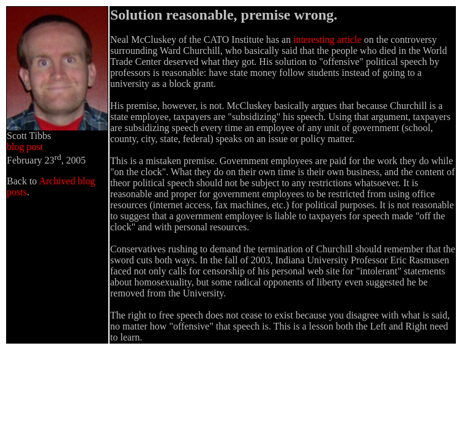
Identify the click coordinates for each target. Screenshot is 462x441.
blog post (25, 146)
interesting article (327, 39)
